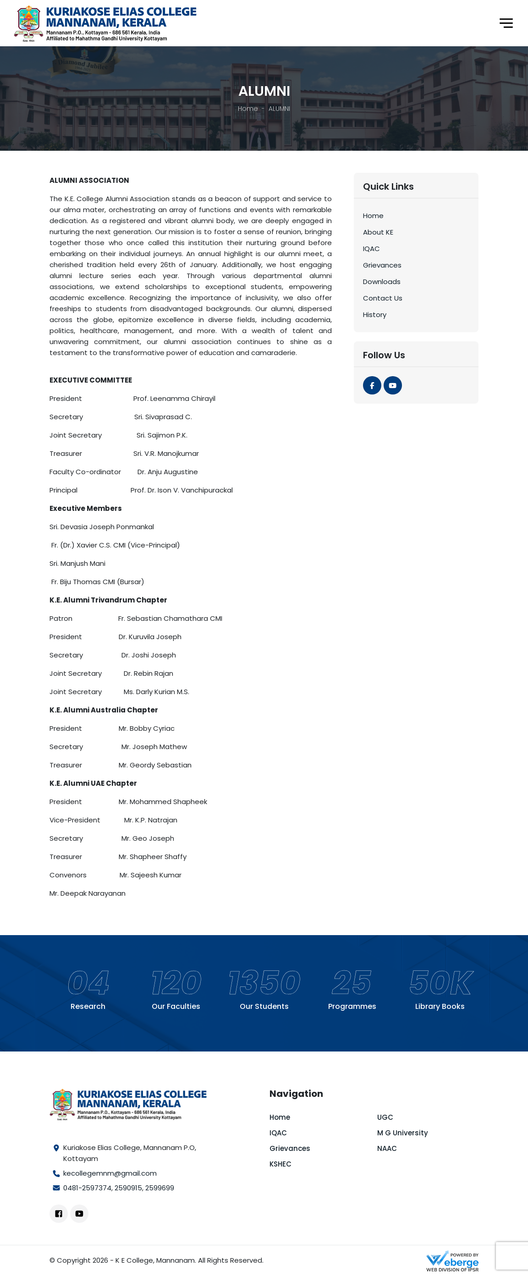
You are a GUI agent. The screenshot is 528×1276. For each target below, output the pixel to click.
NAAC (387, 1148)
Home (248, 108)
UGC (385, 1117)
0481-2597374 (87, 1188)
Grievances (382, 265)
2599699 (159, 1188)
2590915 (128, 1188)
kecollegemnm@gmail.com (110, 1173)
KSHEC (281, 1164)
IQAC (371, 248)
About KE (378, 232)
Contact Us (382, 298)
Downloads (382, 281)
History (374, 314)
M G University (402, 1133)
